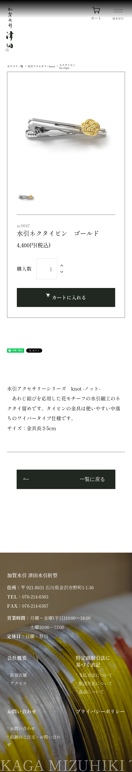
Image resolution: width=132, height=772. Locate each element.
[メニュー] (118, 15)
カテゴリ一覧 (15, 66)
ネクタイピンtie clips (67, 66)
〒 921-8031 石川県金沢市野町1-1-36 (57, 587)
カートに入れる (66, 297)
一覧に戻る (92, 479)
